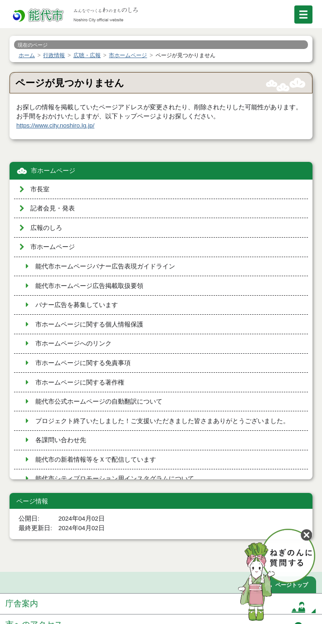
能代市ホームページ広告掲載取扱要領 (89, 286)
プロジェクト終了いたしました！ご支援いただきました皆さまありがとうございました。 (162, 421)
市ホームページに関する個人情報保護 (89, 324)
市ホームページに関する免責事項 (83, 363)
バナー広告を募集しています (76, 305)
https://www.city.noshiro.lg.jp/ (55, 125)
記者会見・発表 (52, 208)
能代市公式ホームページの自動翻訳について (98, 401)
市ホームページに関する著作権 (79, 382)
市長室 (39, 189)
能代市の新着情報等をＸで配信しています (95, 459)
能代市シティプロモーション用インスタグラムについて (114, 478)
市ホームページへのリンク (73, 343)
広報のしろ (46, 227)
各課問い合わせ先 (60, 440)
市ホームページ (53, 170)
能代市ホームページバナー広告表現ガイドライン (105, 266)
